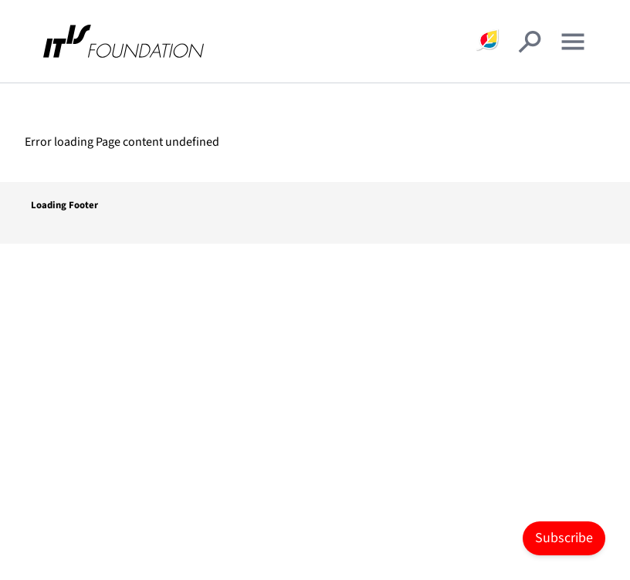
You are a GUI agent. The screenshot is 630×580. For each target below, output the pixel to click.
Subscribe (564, 538)
